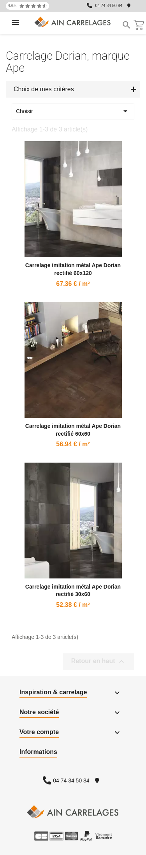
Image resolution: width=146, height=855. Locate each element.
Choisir (73, 111)
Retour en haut (98, 661)
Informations (38, 752)
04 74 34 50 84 (108, 6)
